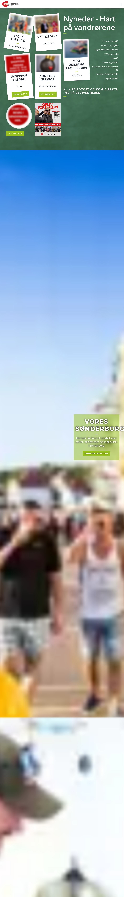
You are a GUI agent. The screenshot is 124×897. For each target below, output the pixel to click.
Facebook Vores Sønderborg (105, 68)
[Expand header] (120, 4)
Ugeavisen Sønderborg (106, 49)
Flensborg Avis (110, 62)
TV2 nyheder (111, 54)
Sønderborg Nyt (109, 45)
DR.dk (114, 58)
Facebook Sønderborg (107, 74)
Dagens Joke (111, 78)
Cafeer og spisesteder (96, 453)
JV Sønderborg (110, 41)
